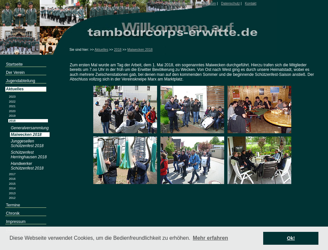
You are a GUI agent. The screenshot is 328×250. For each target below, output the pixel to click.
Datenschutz (230, 3)
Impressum (207, 3)
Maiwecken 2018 (139, 49)
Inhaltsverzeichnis (180, 3)
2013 (12, 193)
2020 (12, 111)
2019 (12, 115)
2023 (12, 96)
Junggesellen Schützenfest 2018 (27, 143)
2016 (12, 178)
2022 (12, 101)
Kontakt (251, 3)
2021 (12, 106)
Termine (13, 205)
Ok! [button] (291, 238)
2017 (12, 174)
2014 (12, 188)
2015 (12, 183)
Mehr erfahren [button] (210, 238)
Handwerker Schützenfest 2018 (27, 166)
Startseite (14, 64)
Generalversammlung (30, 128)
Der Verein (15, 72)
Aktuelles (101, 49)
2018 (118, 49)
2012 (12, 198)
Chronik (13, 213)
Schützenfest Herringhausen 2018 (29, 154)
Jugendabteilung (20, 80)
